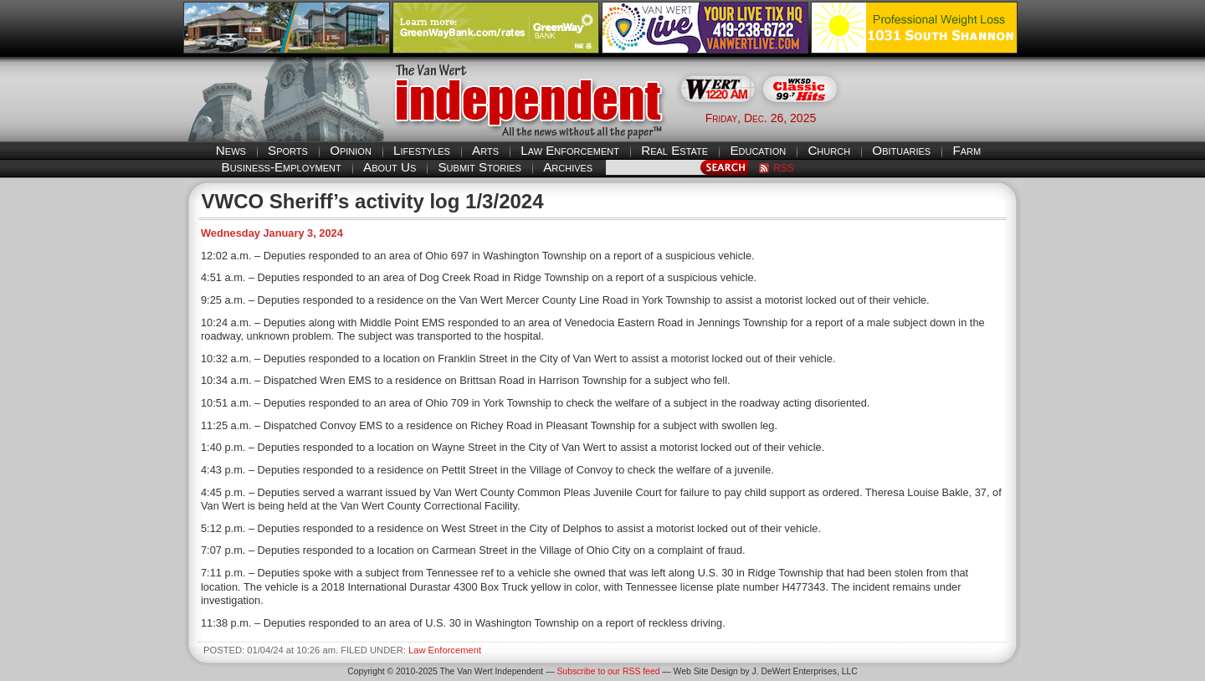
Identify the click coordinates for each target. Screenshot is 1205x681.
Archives (567, 167)
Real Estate (674, 150)
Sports (288, 150)
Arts (485, 150)
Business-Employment (281, 167)
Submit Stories (479, 167)
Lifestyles (421, 150)
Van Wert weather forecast (938, 117)
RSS (783, 168)
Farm (966, 150)
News (231, 150)
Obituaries (901, 150)
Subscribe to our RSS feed (607, 671)
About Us (389, 167)
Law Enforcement (569, 150)
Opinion (351, 150)
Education (758, 150)
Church (829, 150)
